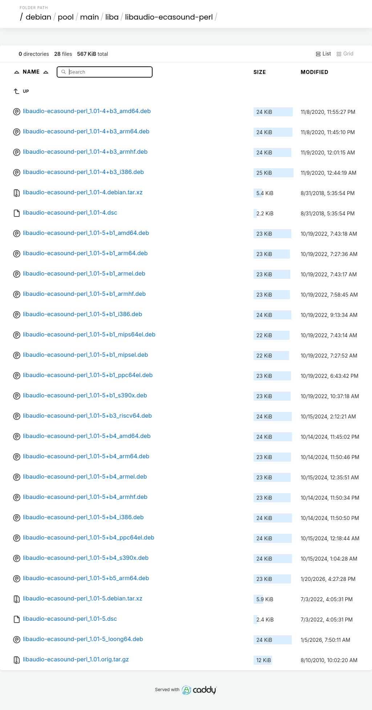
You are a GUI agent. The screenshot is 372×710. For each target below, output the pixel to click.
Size (260, 72)
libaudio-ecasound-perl (169, 17)
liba (112, 17)
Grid (344, 53)
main (89, 17)
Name (37, 72)
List (323, 53)
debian (39, 17)
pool (66, 17)
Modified (315, 72)
